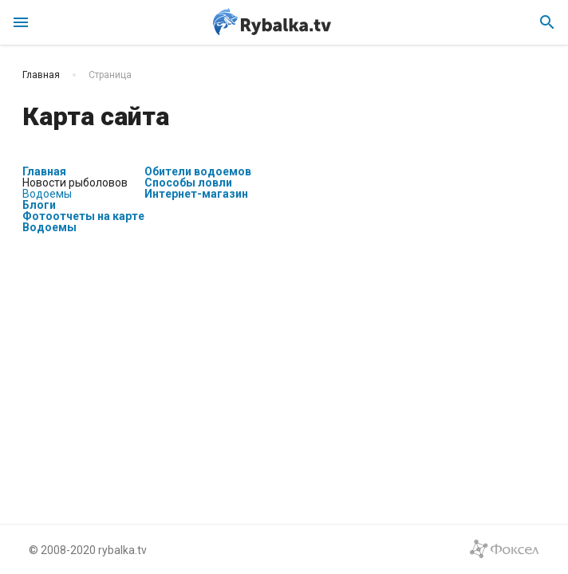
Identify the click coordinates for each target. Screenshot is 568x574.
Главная (44, 171)
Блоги (39, 205)
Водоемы (47, 193)
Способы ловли (188, 182)
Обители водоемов (197, 171)
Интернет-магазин (196, 193)
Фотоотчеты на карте (83, 216)
